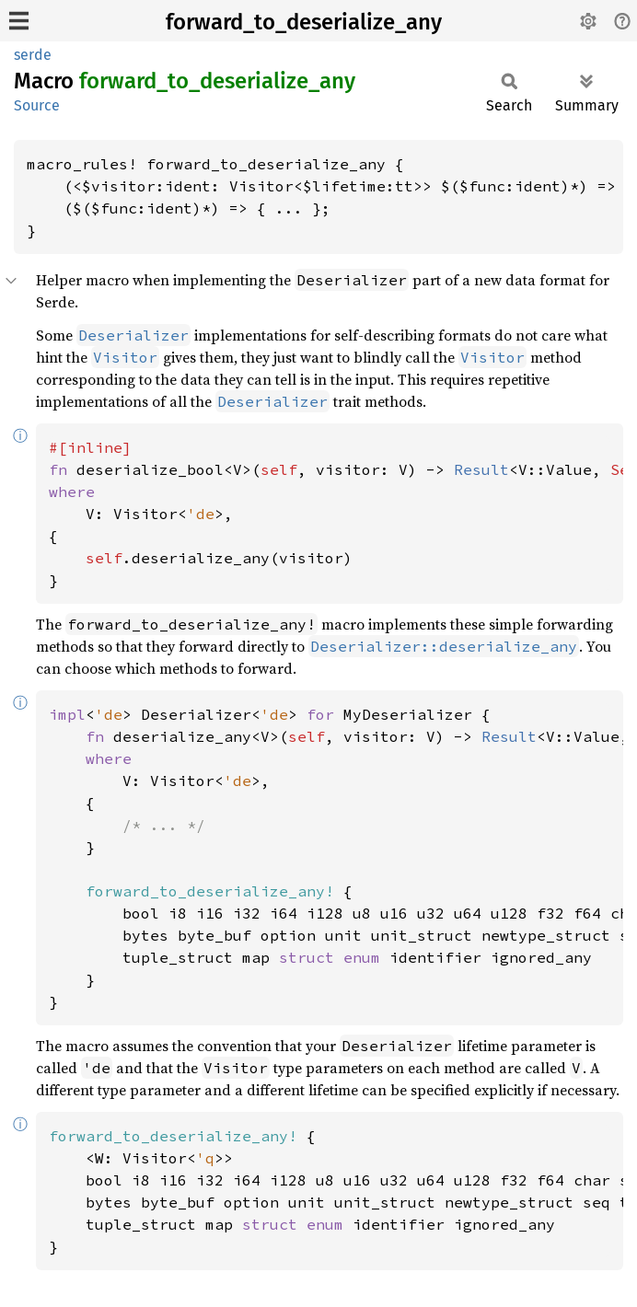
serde (33, 55)
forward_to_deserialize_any (304, 22)
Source (37, 105)
